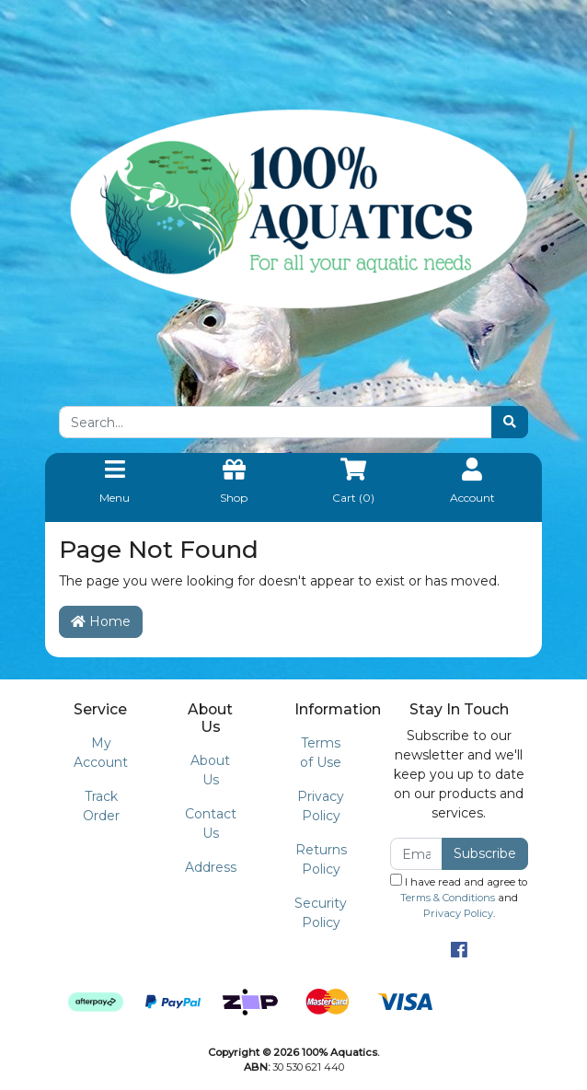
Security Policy (320, 913)
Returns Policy (321, 859)
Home (101, 621)
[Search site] (509, 422)
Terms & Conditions (447, 897)
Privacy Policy (320, 806)
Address (210, 867)
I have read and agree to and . (458, 897)
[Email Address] (416, 854)
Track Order (101, 806)
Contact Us (210, 823)
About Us (210, 770)
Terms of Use (320, 753)
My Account (101, 753)
